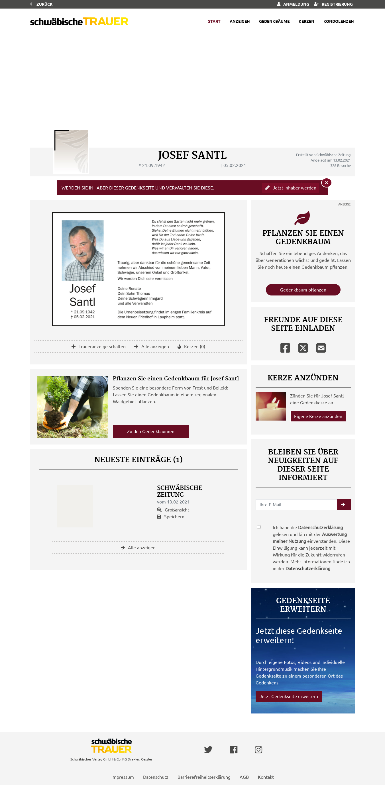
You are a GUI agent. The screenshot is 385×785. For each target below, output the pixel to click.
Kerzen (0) (191, 346)
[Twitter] (303, 347)
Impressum (122, 777)
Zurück (41, 4)
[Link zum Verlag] (79, 21)
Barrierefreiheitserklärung (204, 777)
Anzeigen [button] (240, 21)
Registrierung (333, 4)
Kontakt (266, 777)
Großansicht (173, 509)
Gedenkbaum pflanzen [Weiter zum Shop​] (303, 289)
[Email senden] (296, 504)
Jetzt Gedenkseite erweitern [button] (289, 696)
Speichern (170, 516)
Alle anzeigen (151, 346)
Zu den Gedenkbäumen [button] (150, 431)
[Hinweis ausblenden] (326, 182)
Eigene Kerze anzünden (318, 416)
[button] (344, 504)
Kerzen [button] (306, 21)
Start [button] (214, 21)
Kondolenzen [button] (338, 21)
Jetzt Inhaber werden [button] (290, 187)
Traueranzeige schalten (99, 346)
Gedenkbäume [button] (274, 21)
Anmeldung (293, 4)
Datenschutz (155, 777)
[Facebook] (285, 347)
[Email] (321, 347)
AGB (244, 777)
